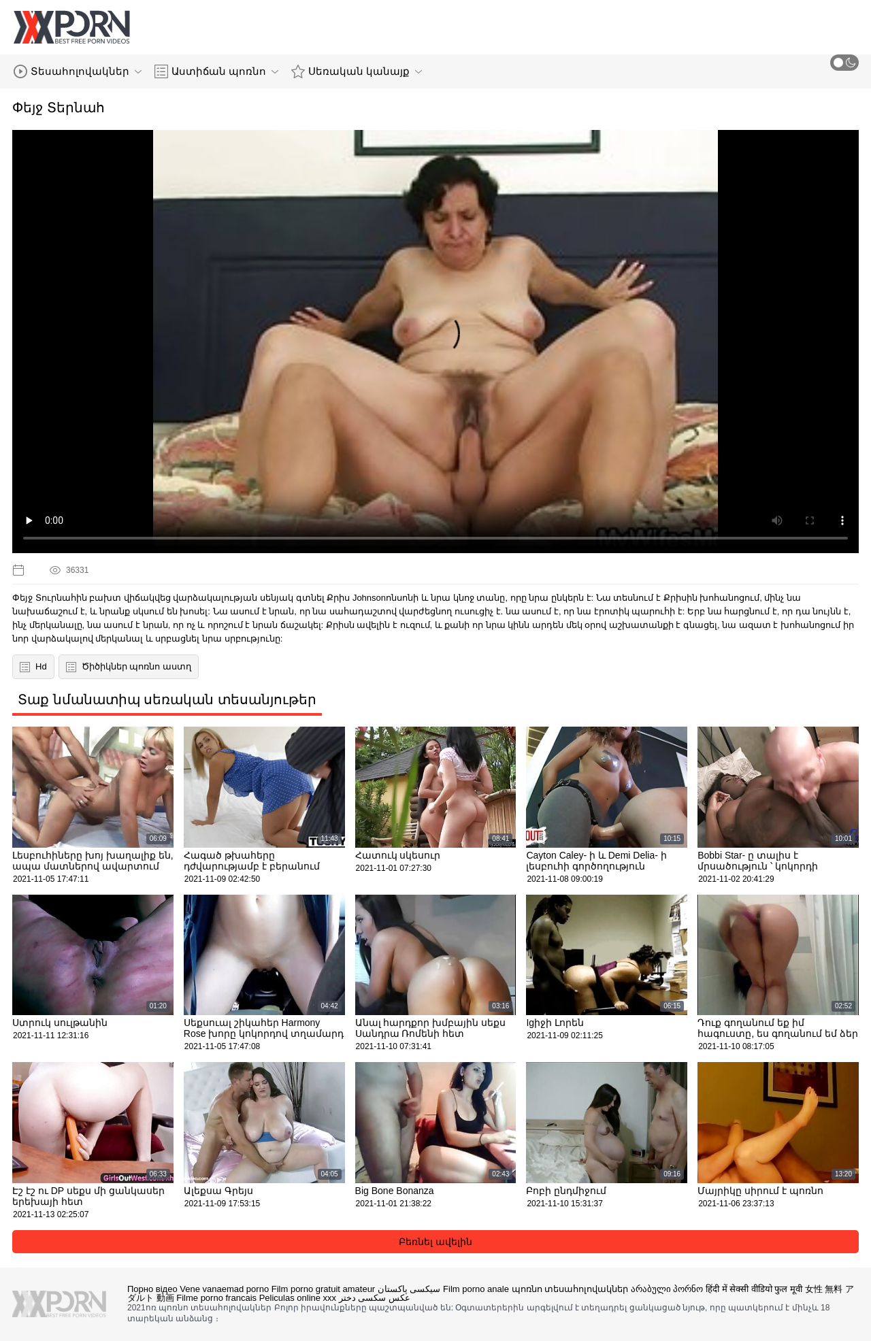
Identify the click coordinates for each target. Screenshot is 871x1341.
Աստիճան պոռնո (216, 71)
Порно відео (152, 1289)
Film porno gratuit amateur (323, 1289)
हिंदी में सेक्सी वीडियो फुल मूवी (754, 1289)
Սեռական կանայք (356, 71)
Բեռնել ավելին (435, 1241)
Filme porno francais (216, 1298)
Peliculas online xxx (297, 1298)
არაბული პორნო (667, 1289)
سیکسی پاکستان (409, 1289)
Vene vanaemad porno (224, 1289)
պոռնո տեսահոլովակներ (570, 1289)
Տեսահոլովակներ (78, 71)
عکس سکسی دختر (374, 1298)
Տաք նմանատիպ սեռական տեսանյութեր (167, 699)
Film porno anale (476, 1289)
